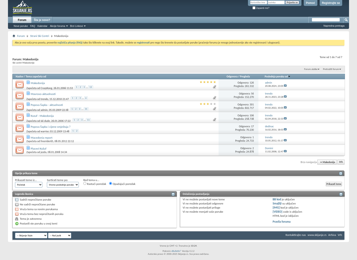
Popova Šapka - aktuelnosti (47, 105)
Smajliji (277, 203)
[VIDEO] (277, 211)
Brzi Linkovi (76, 26)
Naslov (19, 76)
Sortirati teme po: (57, 180)
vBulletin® (176, 251)
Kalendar (42, 26)
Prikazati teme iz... (26, 180)
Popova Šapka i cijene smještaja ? (51, 126)
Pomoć (310, 3)
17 (252, 126)
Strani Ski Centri (39, 36)
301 (252, 104)
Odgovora (232, 76)
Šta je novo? (42, 20)
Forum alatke (310, 69)
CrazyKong (46, 87)
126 (252, 82)
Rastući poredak (94, 184)
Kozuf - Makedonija (42, 115)
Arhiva (332, 235)
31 (86, 108)
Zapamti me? (260, 8)
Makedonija (38, 83)
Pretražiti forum (331, 69)
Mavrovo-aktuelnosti (43, 94)
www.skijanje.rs (317, 235)
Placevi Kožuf (38, 148)
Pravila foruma (282, 221)
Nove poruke (21, 26)
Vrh (341, 162)
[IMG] (276, 207)
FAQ (32, 26)
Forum (22, 20)
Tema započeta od (36, 76)
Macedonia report (41, 137)
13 (90, 87)
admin (44, 109)
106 (252, 115)
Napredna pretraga (334, 25)
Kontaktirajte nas (296, 235)
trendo (44, 98)
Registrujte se (331, 3)
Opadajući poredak (122, 184)
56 (252, 93)
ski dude (45, 120)
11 (88, 119)
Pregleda (245, 76)
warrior (45, 131)
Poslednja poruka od (278, 76)
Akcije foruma (57, 26)
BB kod (277, 199)
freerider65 (47, 141)
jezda (43, 152)
